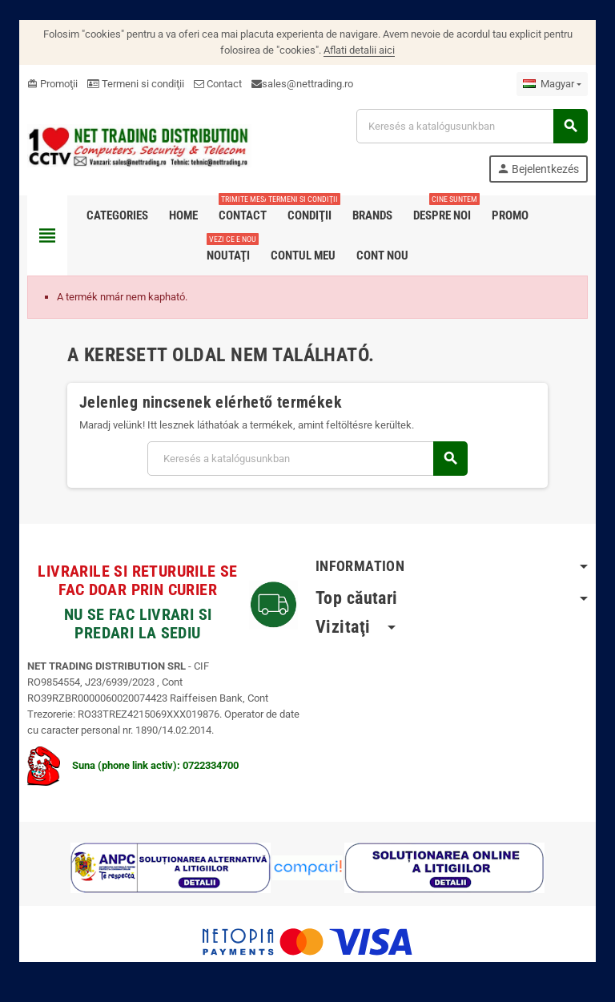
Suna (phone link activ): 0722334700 (133, 765)
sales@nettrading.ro (307, 84)
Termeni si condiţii (135, 84)
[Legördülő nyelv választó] (552, 84)
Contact (218, 84)
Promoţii (52, 84)
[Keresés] (471, 126)
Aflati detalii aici (359, 50)
